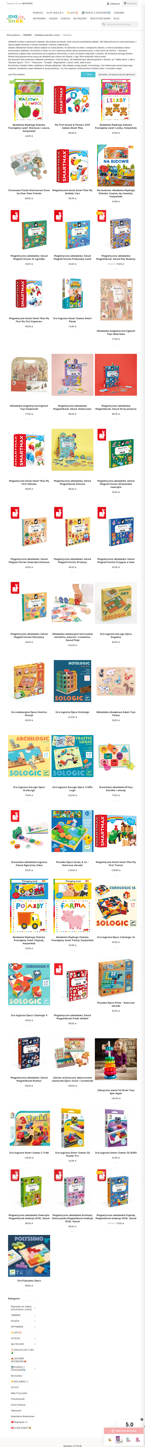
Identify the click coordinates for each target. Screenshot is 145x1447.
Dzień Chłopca (18, 1404)
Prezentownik (18, 1399)
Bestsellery (16, 1375)
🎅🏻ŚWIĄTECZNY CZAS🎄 (22, 1351)
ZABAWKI (119, 12)
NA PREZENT (80, 18)
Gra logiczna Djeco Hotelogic (72, 712)
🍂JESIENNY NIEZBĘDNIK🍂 (19, 1360)
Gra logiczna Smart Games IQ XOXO (116, 1152)
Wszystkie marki (100, 18)
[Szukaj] (119, 24)
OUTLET (15, 1387)
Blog (116, 18)
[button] (88, 74)
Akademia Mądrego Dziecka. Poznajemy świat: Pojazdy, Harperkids (29, 940)
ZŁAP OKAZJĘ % (55, 12)
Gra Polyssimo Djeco (29, 1280)
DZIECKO (65, 18)
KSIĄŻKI (53, 18)
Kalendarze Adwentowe (22, 1416)
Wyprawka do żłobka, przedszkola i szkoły (23, 1308)
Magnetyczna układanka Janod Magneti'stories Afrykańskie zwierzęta (115, 484)
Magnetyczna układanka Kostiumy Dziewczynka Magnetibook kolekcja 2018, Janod (72, 1218)
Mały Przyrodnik (19, 1393)
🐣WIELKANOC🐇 (20, 1381)
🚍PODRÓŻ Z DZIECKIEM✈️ (96, 12)
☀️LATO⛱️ (72, 12)
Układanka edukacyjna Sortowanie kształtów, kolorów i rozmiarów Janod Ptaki (72, 637)
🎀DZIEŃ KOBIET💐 (21, 1428)
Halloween (16, 1410)
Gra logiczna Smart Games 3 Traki (29, 1152)
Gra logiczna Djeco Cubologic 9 (29, 1015)
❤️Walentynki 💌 (19, 1422)
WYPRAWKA (39, 18)
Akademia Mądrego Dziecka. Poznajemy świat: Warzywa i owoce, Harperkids (29, 127)
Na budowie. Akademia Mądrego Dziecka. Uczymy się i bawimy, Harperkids (116, 193)
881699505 (27, 3)
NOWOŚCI (38, 12)
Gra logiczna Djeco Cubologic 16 (116, 937)
